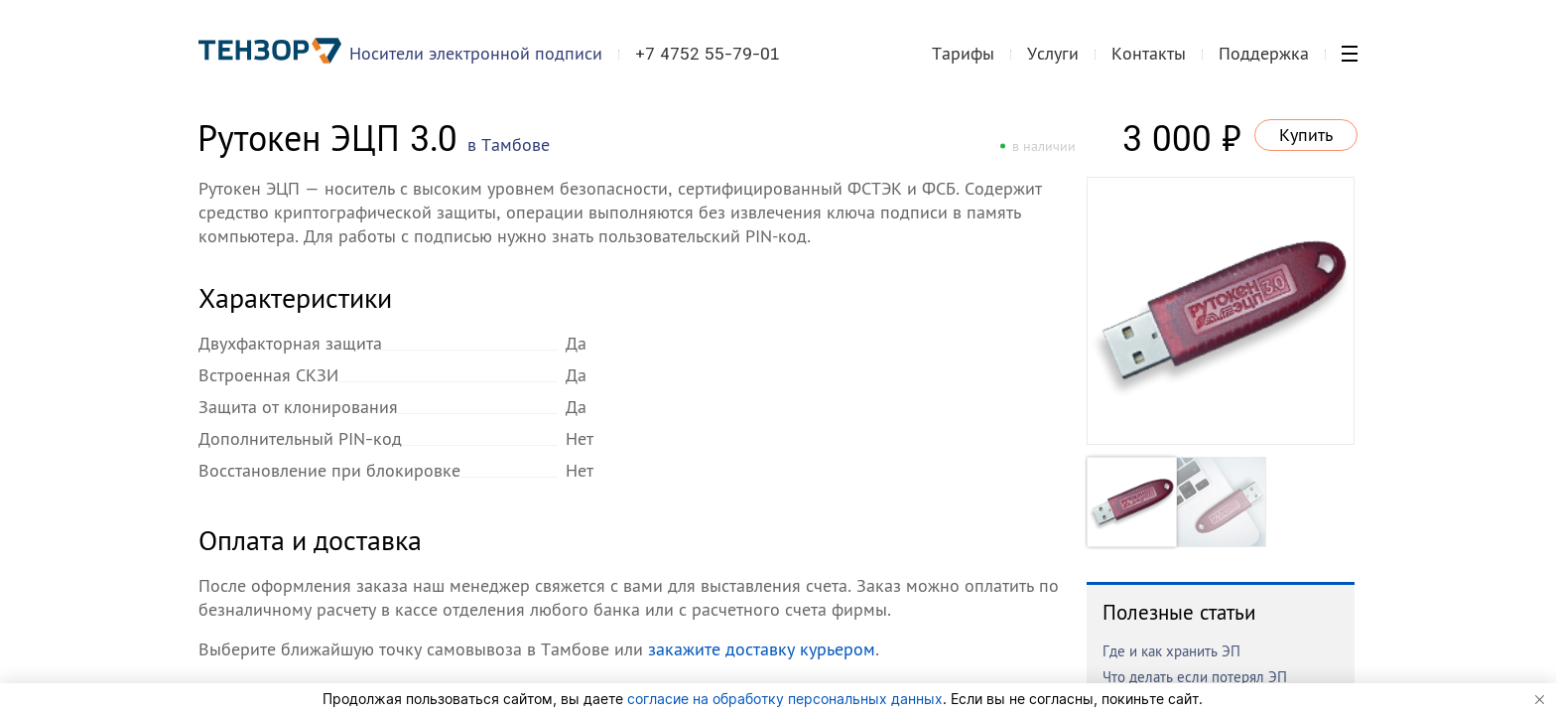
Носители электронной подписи (475, 53)
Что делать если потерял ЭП (1194, 676)
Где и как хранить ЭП (1171, 651)
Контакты (1148, 53)
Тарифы (963, 53)
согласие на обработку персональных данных (785, 698)
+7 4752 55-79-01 (707, 54)
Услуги (1053, 53)
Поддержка (1264, 53)
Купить (1306, 134)
